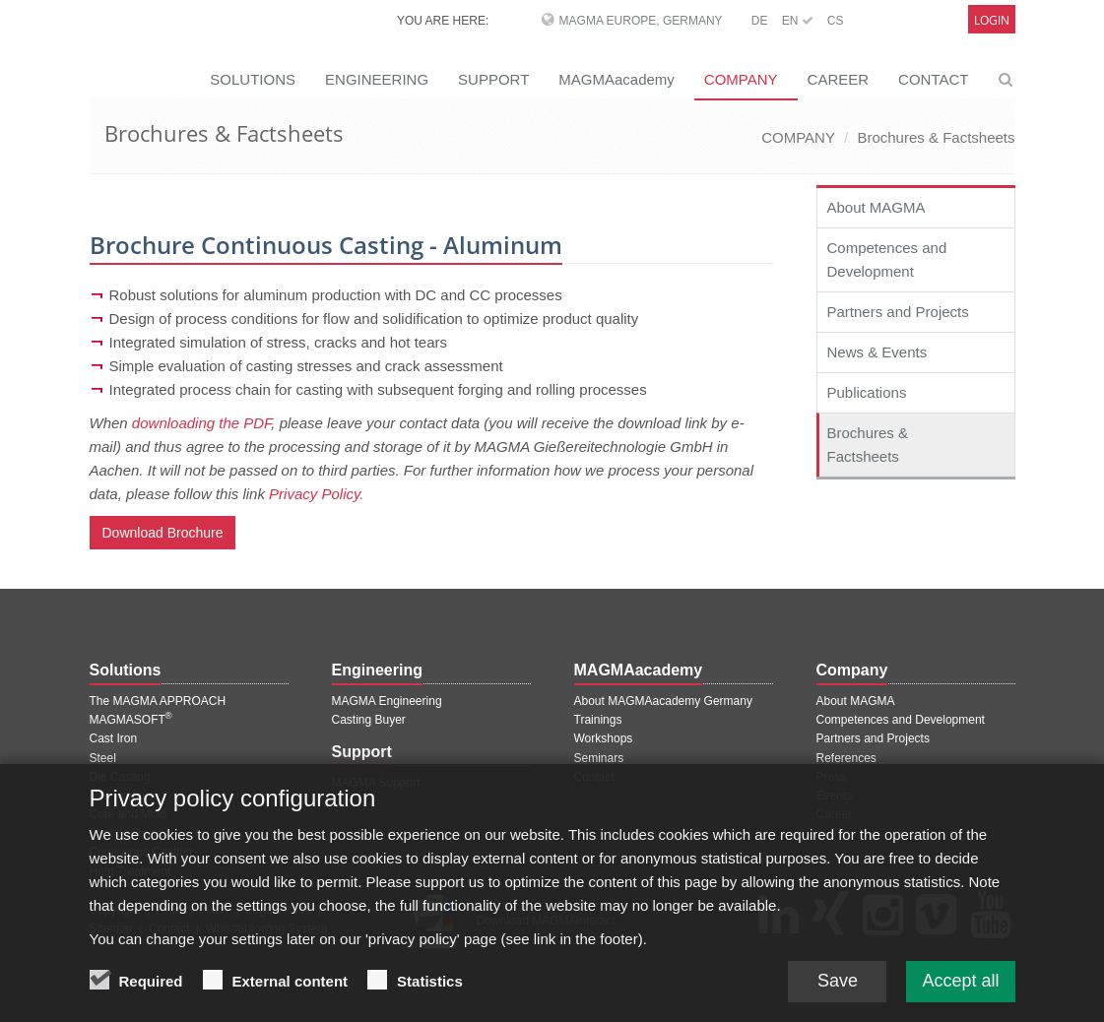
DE (759, 21)
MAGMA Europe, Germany (641, 21)
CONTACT (933, 79)
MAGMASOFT (131, 720)
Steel (103, 758)
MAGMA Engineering (387, 701)
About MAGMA (876, 207)
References (846, 758)
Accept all (960, 986)
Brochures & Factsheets (935, 137)
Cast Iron (114, 738)
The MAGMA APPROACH (158, 701)
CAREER (839, 79)
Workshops (603, 738)
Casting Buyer (369, 720)
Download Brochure (163, 533)
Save (837, 986)
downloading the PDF (202, 423)
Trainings (598, 720)
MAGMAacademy (616, 79)
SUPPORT (493, 79)
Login (991, 20)
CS (835, 21)
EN (797, 21)
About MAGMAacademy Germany (663, 701)
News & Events (877, 352)
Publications (867, 392)
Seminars (599, 758)
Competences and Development (887, 259)
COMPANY (741, 79)
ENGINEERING (376, 79)
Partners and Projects (898, 311)
